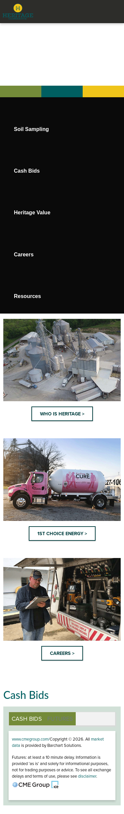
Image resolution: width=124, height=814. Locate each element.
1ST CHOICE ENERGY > (62, 533)
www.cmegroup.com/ (31, 739)
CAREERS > (62, 653)
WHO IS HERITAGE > (62, 414)
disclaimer (87, 776)
